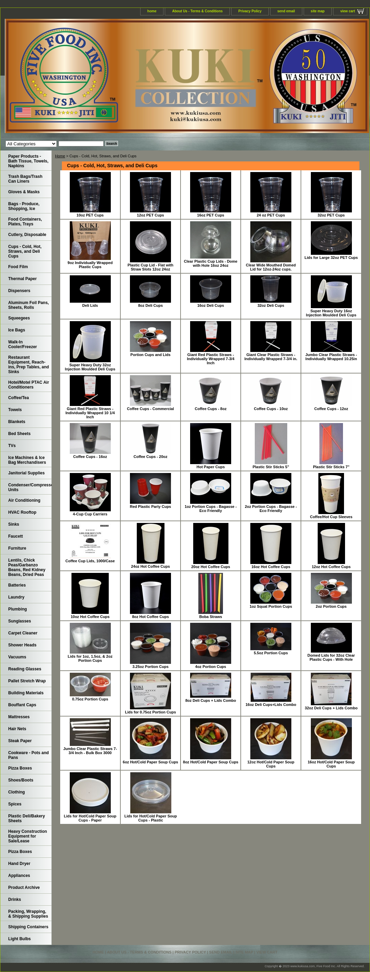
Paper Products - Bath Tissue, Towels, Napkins (28, 161)
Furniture (17, 548)
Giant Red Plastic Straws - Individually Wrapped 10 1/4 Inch (90, 413)
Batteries (17, 585)
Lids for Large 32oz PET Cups (331, 257)
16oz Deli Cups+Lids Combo (271, 704)
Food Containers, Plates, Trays (25, 221)
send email (286, 11)
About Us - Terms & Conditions (197, 11)
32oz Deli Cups (270, 305)
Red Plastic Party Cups (150, 506)
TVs (12, 445)
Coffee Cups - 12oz (331, 409)
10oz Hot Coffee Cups (90, 617)
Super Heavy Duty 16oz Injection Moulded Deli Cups (331, 313)
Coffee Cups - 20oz (150, 457)
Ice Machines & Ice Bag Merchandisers (27, 460)
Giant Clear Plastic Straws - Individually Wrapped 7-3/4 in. (271, 357)
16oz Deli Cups (210, 305)
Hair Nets (17, 728)
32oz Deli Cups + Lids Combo (331, 708)
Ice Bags (16, 330)
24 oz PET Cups (271, 215)
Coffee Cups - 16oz (90, 457)
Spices (15, 804)
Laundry (16, 597)
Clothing (16, 792)
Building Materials (25, 693)
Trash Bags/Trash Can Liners (25, 179)
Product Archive (24, 887)
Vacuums (17, 657)
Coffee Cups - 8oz (211, 409)
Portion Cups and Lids (150, 355)
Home (60, 156)
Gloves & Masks (24, 191)
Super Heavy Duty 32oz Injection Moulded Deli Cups (90, 367)
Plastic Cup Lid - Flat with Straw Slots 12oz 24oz (150, 267)
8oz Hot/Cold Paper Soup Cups (210, 762)
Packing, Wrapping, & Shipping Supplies (28, 914)
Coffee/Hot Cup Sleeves (331, 517)
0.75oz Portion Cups (90, 699)
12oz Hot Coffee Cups (331, 567)
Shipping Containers (28, 926)
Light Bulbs (19, 938)
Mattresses (19, 716)
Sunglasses (19, 621)
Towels (15, 409)
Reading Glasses (24, 669)
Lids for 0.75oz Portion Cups (150, 712)
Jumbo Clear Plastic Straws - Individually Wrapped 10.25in (331, 357)
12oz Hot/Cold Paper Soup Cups (270, 764)
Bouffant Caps (22, 704)
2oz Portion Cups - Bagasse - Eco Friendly (271, 508)
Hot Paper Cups (211, 467)
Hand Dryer (19, 863)
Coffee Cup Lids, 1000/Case (90, 561)
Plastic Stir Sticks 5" (271, 467)
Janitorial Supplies (26, 473)
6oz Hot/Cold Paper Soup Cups (150, 762)
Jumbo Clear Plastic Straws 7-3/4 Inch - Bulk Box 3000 (90, 751)
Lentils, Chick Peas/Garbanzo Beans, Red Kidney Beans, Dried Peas (26, 567)
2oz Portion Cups (331, 606)
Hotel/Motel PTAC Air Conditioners (28, 385)
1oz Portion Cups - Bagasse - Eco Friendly (211, 508)
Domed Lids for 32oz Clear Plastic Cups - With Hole (331, 657)
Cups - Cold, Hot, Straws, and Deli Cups (24, 251)
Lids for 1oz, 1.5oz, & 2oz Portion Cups (90, 658)
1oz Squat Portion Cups (271, 606)
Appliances (19, 875)
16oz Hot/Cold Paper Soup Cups (331, 764)
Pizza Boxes (20, 768)
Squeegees (19, 318)
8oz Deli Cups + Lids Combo (210, 700)
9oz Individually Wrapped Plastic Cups (90, 265)
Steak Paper (20, 740)
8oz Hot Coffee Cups (150, 617)
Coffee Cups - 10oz (271, 409)
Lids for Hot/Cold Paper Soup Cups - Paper (90, 818)
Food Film (18, 266)
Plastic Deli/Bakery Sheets (26, 818)
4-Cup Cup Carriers (90, 514)
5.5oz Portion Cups (271, 653)
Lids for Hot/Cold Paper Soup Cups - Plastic (150, 818)
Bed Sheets (19, 433)
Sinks (13, 524)
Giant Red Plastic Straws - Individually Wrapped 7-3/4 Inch (211, 359)
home (152, 11)
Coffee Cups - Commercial (150, 409)
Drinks (14, 899)
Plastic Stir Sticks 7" (331, 467)
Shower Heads (22, 645)
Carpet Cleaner (22, 633)
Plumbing (17, 609)
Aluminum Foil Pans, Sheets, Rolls (28, 305)
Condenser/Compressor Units (30, 487)
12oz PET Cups (150, 215)
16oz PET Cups (210, 215)
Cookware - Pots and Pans (28, 755)
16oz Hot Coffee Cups (270, 567)
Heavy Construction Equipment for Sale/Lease (27, 836)
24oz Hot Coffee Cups (150, 566)
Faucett (15, 536)
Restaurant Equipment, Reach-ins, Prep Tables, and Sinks (28, 364)
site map (318, 11)
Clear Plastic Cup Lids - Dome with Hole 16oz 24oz (210, 263)
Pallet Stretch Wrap (27, 681)
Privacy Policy (250, 11)
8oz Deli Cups (150, 305)
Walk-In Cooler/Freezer (22, 344)
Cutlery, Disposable (27, 234)
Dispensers (19, 290)
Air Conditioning (24, 500)
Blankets (16, 421)
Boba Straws (210, 617)
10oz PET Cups (90, 215)
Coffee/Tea (18, 397)
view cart (347, 11)
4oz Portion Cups (210, 667)
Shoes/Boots (20, 780)
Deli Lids (90, 305)
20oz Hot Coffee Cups (210, 567)
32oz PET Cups (331, 215)
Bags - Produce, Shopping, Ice (23, 206)
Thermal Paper (22, 278)
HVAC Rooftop (22, 512)
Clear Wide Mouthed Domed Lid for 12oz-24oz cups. (271, 267)
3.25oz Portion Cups (150, 667)
